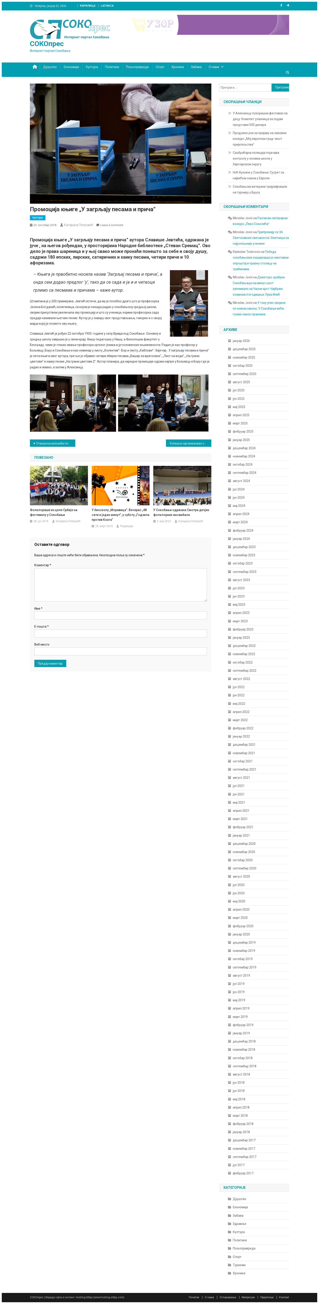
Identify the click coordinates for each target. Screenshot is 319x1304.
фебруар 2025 (243, 431)
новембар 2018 (244, 1049)
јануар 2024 (241, 539)
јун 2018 (239, 1091)
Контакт (284, 1297)
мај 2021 (239, 802)
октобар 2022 (243, 662)
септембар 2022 (244, 670)
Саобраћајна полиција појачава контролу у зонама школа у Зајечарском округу (256, 158)
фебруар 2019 (243, 1025)
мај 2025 (239, 407)
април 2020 (241, 909)
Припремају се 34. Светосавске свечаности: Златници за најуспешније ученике (261, 237)
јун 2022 (239, 695)
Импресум (248, 1297)
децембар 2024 (244, 448)
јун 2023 (239, 596)
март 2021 (240, 819)
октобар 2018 (243, 1058)
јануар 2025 (241, 440)
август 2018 (241, 1074)
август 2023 (241, 580)
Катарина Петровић (78, 225)
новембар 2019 (244, 951)
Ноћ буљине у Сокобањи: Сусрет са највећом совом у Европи (258, 175)
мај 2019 (239, 1000)
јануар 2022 (241, 736)
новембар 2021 (244, 753)
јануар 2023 (241, 637)
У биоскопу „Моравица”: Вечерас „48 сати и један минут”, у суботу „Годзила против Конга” (120, 514)
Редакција (126, 526)
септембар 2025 (244, 374)
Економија (71, 67)
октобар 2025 (243, 365)
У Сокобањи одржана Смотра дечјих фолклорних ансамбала (181, 512)
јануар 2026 (241, 341)
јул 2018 (239, 1082)
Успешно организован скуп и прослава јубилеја (190, 443)
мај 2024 (239, 506)
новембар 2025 (244, 357)
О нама (214, 67)
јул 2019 (239, 984)
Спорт (160, 67)
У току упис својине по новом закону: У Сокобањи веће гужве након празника (259, 308)
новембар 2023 (244, 555)
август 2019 (241, 975)
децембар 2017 (244, 1140)
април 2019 (241, 1008)
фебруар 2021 (243, 827)
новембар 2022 (244, 654)
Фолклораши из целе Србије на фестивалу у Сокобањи (53, 512)
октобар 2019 (243, 959)
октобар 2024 (243, 464)
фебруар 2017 (243, 1173)
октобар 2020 (243, 860)
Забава (196, 67)
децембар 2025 (244, 349)
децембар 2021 (244, 744)
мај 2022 (239, 703)
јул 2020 (239, 885)
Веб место (41, 644)
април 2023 (241, 613)
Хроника (177, 67)
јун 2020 (239, 893)
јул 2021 (239, 786)
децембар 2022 (244, 646)
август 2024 (241, 481)
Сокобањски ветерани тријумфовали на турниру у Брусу (260, 189)
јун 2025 (239, 398)
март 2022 (240, 720)
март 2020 (240, 917)
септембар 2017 (244, 1157)
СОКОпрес (47, 43)
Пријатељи (267, 1297)
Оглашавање (228, 1297)
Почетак (194, 1297)
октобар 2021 (243, 761)
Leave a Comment (111, 225)
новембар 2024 (244, 456)
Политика (112, 67)
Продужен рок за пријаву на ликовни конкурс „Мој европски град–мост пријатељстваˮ (259, 138)
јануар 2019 (241, 1033)
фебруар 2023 (243, 629)
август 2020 (241, 876)
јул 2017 (239, 1165)
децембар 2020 (244, 843)
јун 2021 (239, 794)
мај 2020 (239, 901)
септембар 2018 (244, 1066)
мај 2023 (239, 604)
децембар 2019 (244, 942)
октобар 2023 (243, 563)
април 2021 (241, 810)
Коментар (42, 565)
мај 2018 (239, 1099)
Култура (92, 67)
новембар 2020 (244, 852)
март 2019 (240, 1017)
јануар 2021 (241, 835)
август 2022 (241, 679)
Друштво (50, 67)
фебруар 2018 (243, 1124)
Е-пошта (41, 626)
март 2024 (240, 522)
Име (38, 608)
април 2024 (241, 514)
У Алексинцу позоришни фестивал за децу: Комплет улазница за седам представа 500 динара (260, 119)
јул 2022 (239, 687)
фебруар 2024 (243, 530)
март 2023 (240, 621)
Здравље (239, 1224)
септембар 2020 (244, 868)
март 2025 (240, 423)
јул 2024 (239, 489)
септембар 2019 (244, 967)
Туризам (239, 1265)
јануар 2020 (241, 934)
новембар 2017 (244, 1148)
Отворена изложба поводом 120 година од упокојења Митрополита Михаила (55, 443)
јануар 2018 (241, 1132)
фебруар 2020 (243, 926)
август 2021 (241, 777)
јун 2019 (239, 992)
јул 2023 (239, 588)
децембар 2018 (244, 1041)
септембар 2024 (244, 472)
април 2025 (241, 415)
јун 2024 (239, 497)
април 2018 (241, 1107)
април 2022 (241, 712)
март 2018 (240, 1115)
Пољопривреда (137, 67)
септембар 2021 (244, 769)
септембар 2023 (244, 572)
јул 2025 (239, 390)
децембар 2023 (244, 547)
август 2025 (241, 382)
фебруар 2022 (243, 728)
